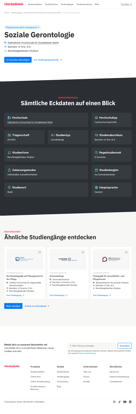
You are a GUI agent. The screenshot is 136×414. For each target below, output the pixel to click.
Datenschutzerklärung (87, 353)
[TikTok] (119, 401)
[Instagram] (114, 401)
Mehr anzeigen (13, 306)
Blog (59, 386)
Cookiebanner (116, 381)
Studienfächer (63, 372)
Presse (86, 377)
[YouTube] (124, 401)
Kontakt (86, 381)
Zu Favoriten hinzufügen (18, 59)
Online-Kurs (36, 377)
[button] (35, 4)
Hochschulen (62, 381)
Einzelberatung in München (38, 387)
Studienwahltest (37, 372)
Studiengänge (16, 13)
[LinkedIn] (130, 401)
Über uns (87, 372)
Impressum (114, 372)
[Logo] (14, 4)
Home (6, 13)
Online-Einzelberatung (40, 381)
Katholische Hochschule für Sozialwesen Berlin (42, 13)
